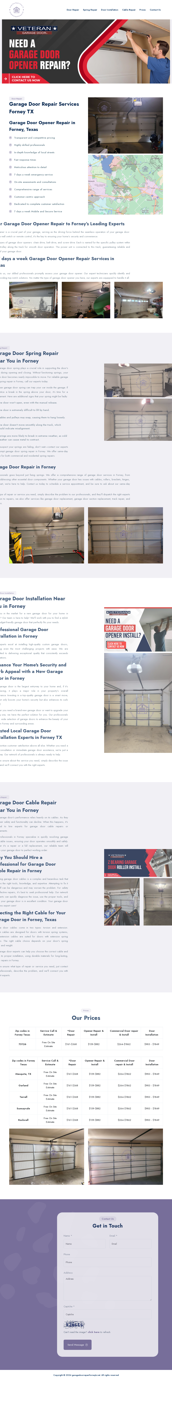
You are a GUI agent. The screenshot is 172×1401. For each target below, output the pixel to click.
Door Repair (73, 9)
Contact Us (155, 9)
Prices (142, 9)
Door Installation (109, 9)
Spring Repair (90, 9)
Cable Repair (129, 9)
